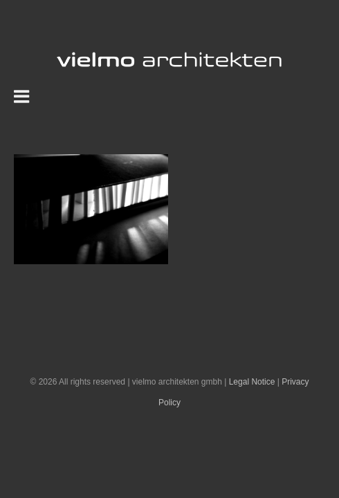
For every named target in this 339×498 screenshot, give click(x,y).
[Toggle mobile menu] (23, 96)
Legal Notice (252, 416)
